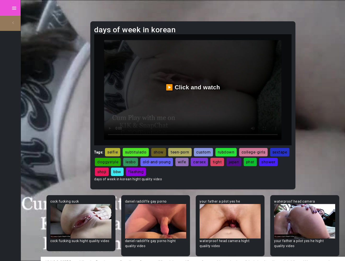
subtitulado (154, 143)
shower (138, 163)
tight (257, 153)
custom (222, 143)
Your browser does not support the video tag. (100, 211)
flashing (190, 163)
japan (274, 153)
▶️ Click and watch (204, 83)
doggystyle (148, 153)
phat (120, 163)
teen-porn (198, 143)
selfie (131, 143)
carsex (239, 153)
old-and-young (197, 153)
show (177, 143)
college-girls (272, 143)
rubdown (244, 143)
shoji (156, 163)
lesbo (171, 153)
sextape (123, 153)
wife (222, 153)
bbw (172, 163)
